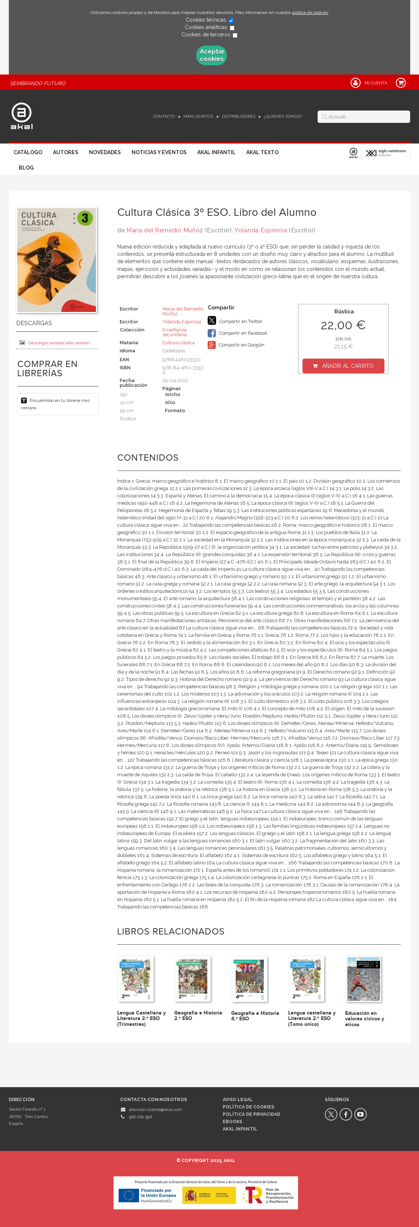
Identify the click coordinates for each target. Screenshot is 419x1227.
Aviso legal (238, 1099)
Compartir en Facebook (238, 333)
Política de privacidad (251, 1114)
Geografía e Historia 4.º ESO (255, 1016)
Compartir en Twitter (235, 320)
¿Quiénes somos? (283, 116)
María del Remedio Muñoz (164, 230)
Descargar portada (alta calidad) (54, 342)
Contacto (164, 116)
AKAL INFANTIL (240, 1129)
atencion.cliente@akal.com (155, 1109)
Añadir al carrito (348, 366)
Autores (65, 152)
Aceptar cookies (212, 55)
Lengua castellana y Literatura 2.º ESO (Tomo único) (312, 1018)
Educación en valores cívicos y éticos (364, 1019)
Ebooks (232, 1121)
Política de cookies (248, 1107)
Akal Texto (262, 152)
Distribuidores (238, 116)
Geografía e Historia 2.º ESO (198, 1015)
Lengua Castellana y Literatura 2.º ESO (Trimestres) (141, 1018)
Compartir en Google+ (236, 345)
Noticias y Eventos (159, 152)
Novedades (105, 152)
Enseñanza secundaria (174, 332)
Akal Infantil (216, 152)
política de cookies (310, 12)
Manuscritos (198, 116)
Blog (26, 168)
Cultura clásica (178, 342)
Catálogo (28, 152)
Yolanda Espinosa (260, 230)
